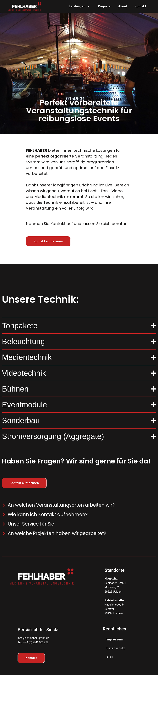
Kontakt (140, 6)
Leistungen (79, 6)
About (122, 6)
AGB (109, 657)
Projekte (104, 6)
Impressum (114, 639)
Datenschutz (115, 648)
